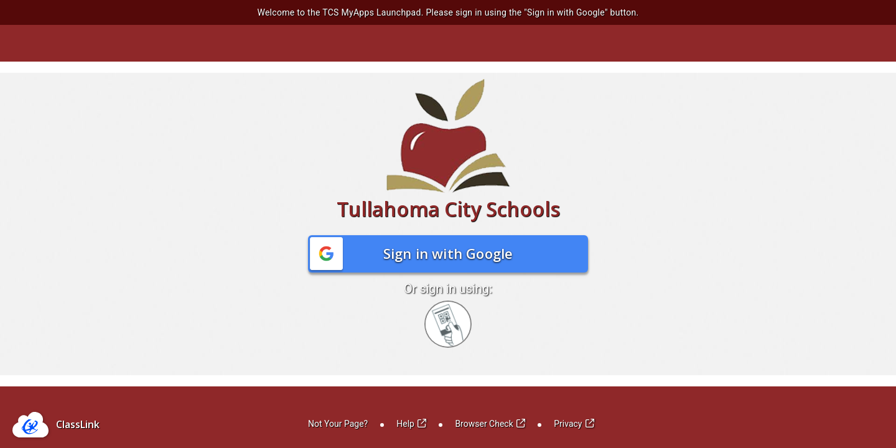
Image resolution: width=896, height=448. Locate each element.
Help (411, 424)
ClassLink (78, 424)
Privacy (574, 424)
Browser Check (490, 424)
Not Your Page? (338, 424)
